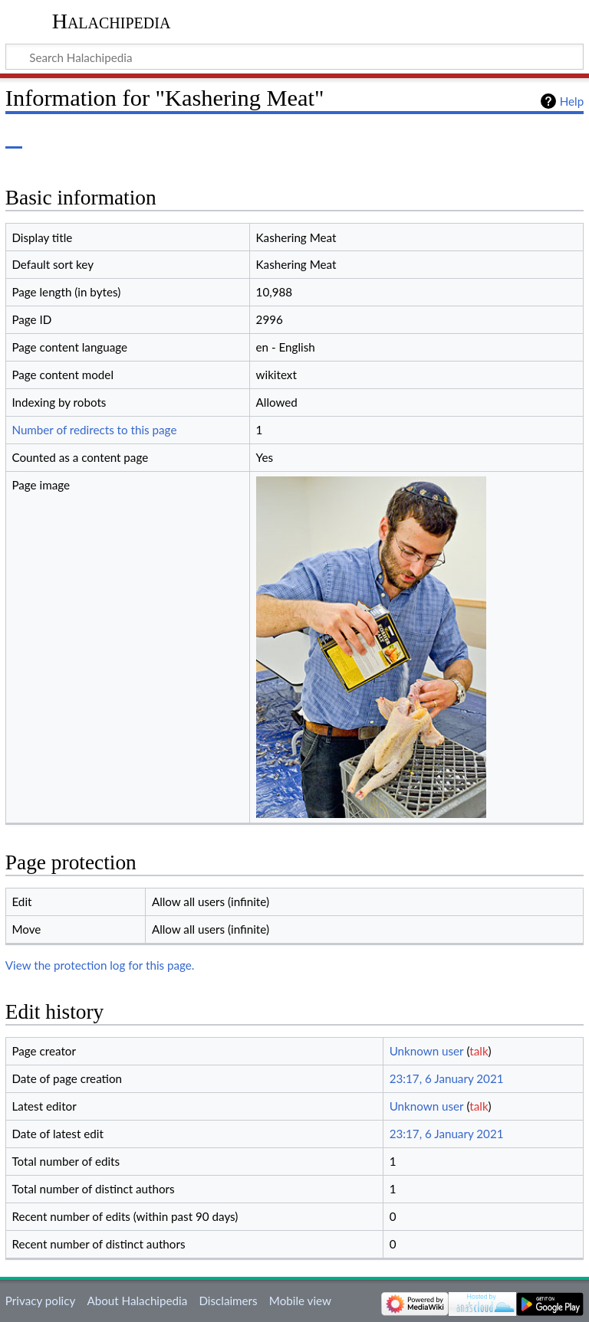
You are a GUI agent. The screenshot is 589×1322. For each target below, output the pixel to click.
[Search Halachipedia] (294, 56)
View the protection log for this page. (100, 965)
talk (478, 1051)
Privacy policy (40, 1300)
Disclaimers (228, 1300)
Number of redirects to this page (94, 430)
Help (572, 101)
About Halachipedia (137, 1300)
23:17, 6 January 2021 (447, 1078)
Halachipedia (111, 21)
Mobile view (300, 1300)
